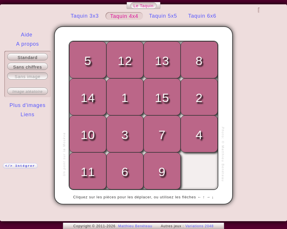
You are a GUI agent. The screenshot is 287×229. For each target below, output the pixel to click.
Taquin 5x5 (163, 16)
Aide (26, 35)
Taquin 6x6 (202, 16)
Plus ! (27, 126)
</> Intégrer (20, 166)
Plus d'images (28, 105)
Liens (27, 114)
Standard (28, 57)
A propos (27, 44)
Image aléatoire (27, 91)
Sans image (27, 76)
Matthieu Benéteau (135, 226)
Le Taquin (143, 5)
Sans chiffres (27, 66)
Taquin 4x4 (124, 16)
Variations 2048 (199, 226)
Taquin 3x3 (85, 16)
